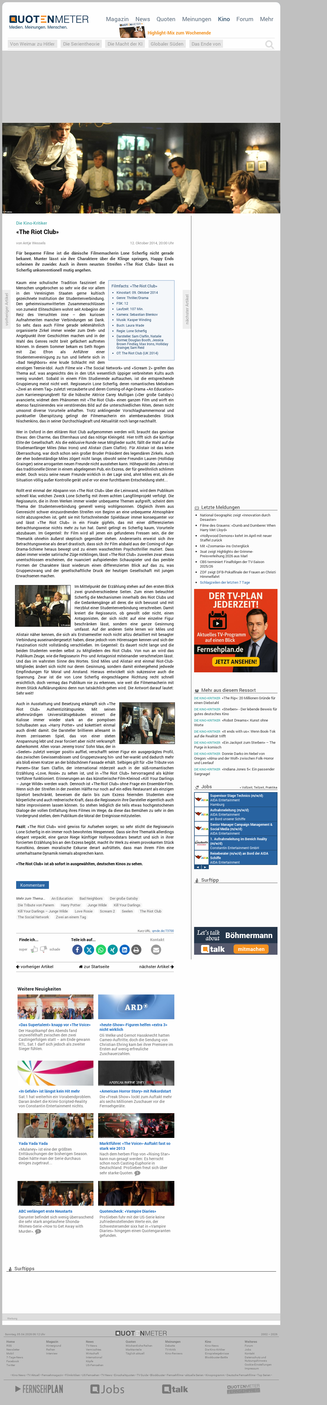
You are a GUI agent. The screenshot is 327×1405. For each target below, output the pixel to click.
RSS (9, 1345)
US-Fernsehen (94, 1365)
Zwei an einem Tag (71, 917)
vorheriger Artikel (34, 966)
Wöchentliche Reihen (139, 1345)
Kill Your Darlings (127, 905)
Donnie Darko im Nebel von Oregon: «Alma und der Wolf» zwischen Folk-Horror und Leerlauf (234, 758)
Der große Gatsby (124, 898)
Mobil (10, 1353)
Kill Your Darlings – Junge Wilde (43, 911)
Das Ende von (206, 44)
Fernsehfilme (175, 1375)
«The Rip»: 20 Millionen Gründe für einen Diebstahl (234, 700)
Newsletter (12, 1349)
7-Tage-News (14, 1357)
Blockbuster (157, 1375)
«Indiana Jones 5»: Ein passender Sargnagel (234, 771)
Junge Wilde (97, 905)
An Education (62, 898)
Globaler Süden (167, 44)
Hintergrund (53, 1345)
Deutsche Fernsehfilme (241, 1375)
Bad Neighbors (91, 898)
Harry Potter (70, 905)
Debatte (170, 1345)
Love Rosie (84, 911)
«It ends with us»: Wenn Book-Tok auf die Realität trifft (235, 733)
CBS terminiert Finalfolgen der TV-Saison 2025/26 (232, 564)
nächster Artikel (156, 966)
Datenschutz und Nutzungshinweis (256, 1359)
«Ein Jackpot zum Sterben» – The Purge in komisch (235, 744)
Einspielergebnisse (217, 1353)
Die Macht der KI (125, 44)
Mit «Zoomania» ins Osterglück (224, 545)
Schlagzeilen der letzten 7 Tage (225, 582)
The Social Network (33, 917)
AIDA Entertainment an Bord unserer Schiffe (222, 814)
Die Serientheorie (81, 44)
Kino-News (212, 1345)
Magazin (117, 19)
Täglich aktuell (135, 1353)
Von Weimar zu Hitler (32, 44)
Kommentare (32, 885)
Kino (224, 19)
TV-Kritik (170, 1349)
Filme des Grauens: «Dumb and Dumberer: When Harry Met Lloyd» (238, 527)
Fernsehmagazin (52, 1375)
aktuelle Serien (194, 1375)
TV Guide (142, 1375)
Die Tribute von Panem (36, 905)
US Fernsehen (90, 1375)
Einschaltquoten (124, 1375)
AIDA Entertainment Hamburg (229, 800)
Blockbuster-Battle (216, 1357)
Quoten (166, 19)
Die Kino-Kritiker (215, 1349)
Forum (244, 19)
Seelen (127, 911)
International (94, 1357)
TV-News (91, 1345)
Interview (52, 1353)
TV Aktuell (33, 1375)
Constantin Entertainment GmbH (231, 843)
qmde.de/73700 (163, 931)
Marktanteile (134, 1349)
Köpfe (89, 1361)
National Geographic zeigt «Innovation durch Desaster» (235, 517)
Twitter (10, 1365)
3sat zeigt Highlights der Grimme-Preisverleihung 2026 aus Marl (226, 553)
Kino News (18, 1375)
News (142, 19)
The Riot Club (150, 911)
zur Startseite (94, 966)
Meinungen (196, 19)
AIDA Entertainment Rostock (233, 828)
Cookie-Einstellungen (258, 1364)
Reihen (50, 1349)
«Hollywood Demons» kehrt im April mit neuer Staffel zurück (236, 538)
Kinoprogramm (215, 1375)
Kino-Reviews (173, 1353)
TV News (106, 1375)
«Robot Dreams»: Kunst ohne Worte (231, 722)
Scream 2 (107, 911)
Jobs (248, 1349)
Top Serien (264, 1375)
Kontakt (249, 1353)
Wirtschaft (92, 1353)
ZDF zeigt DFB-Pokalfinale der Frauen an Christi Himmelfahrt (238, 574)
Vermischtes (93, 1349)
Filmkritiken (72, 1375)
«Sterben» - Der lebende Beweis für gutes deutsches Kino (235, 711)
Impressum (252, 1368)
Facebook (12, 1361)
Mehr (266, 19)
